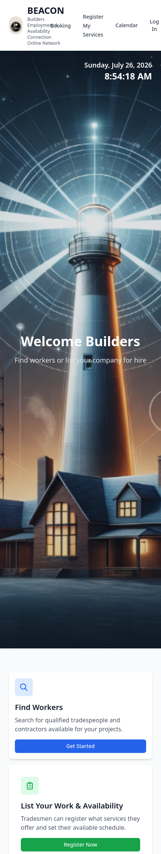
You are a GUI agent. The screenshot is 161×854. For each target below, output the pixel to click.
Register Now (80, 844)
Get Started (80, 746)
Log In (154, 25)
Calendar (127, 25)
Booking (60, 25)
